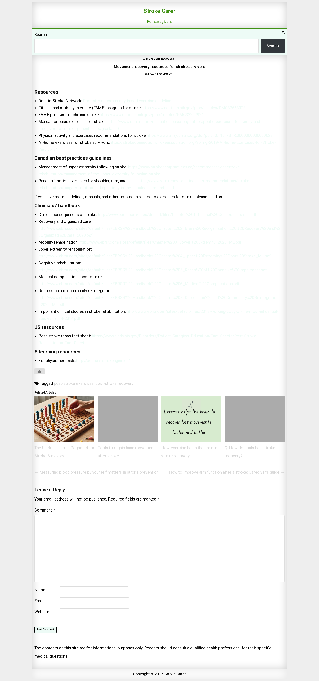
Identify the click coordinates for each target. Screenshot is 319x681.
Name (39, 589)
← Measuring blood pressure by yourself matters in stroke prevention (96, 472)
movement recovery (160, 58)
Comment (44, 510)
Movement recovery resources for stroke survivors (159, 66)
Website (41, 611)
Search (40, 34)
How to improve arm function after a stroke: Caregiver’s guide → (227, 472)
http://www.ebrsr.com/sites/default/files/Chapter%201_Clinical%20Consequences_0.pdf (177, 214)
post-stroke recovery (114, 383)
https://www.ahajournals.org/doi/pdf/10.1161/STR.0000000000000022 (210, 135)
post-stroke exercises (74, 383)
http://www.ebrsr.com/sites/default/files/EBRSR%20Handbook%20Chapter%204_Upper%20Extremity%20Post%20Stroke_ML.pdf (154, 256)
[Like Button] (39, 371)
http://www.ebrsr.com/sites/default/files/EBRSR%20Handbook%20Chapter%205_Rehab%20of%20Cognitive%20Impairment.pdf (152, 269)
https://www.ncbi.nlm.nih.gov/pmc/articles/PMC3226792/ (151, 114)
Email (39, 600)
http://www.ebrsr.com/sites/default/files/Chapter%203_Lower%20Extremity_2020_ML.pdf (160, 242)
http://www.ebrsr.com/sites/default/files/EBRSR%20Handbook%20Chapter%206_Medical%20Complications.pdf (138, 283)
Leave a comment (160, 74)
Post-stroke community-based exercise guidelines (128, 100)
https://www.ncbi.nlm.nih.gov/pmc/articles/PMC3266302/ (193, 107)
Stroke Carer (159, 11)
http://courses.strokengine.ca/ (103, 360)
